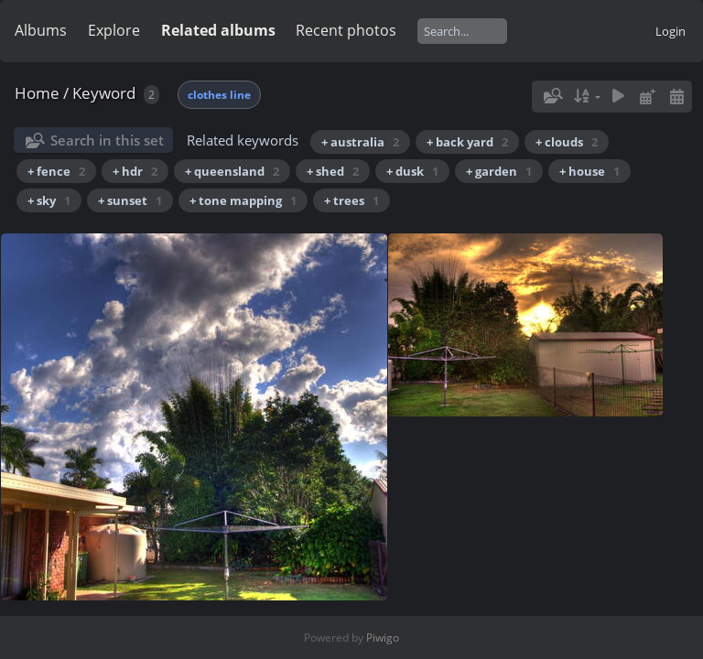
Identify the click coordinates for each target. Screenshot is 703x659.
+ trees (351, 200)
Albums (41, 30)
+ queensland (232, 171)
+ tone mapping (243, 200)
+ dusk (412, 171)
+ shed (333, 171)
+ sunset (130, 200)
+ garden (499, 171)
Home (37, 92)
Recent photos (346, 30)
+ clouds (566, 142)
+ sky (48, 200)
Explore (114, 30)
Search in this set (107, 140)
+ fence (56, 171)
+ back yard (467, 142)
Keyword (103, 92)
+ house (589, 171)
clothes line (219, 95)
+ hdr (135, 171)
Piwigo (382, 637)
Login (670, 31)
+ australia (360, 142)
